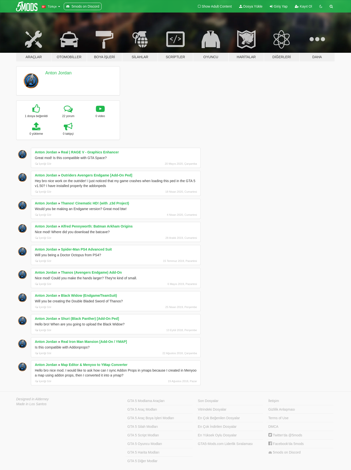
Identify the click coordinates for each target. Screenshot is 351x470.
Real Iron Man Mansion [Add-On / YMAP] (94, 342)
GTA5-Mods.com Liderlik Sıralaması (225, 444)
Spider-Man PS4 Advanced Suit (86, 249)
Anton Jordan (58, 72)
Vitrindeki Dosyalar (212, 409)
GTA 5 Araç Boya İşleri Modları (150, 418)
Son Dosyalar (208, 401)
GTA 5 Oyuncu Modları (144, 444)
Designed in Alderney (32, 399)
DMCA (273, 427)
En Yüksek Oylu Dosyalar (217, 435)
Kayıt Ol (303, 6)
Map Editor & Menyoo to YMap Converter (94, 365)
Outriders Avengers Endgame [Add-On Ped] (96, 175)
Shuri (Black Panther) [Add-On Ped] (90, 319)
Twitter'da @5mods (285, 435)
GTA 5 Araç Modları (142, 409)
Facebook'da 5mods (286, 444)
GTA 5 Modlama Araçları (145, 401)
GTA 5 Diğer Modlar (142, 461)
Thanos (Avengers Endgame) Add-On (91, 272)
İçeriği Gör (43, 163)
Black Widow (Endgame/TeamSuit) (89, 295)
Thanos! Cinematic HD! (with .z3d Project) (95, 203)
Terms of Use (278, 418)
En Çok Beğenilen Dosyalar (219, 418)
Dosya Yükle (250, 6)
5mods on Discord (284, 452)
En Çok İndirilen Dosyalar (217, 427)
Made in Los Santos (31, 404)
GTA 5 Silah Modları (142, 427)
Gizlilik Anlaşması (281, 409)
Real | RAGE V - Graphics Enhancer (90, 152)
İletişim (273, 401)
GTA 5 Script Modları (143, 435)
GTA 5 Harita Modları (143, 452)
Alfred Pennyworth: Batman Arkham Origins (97, 226)
